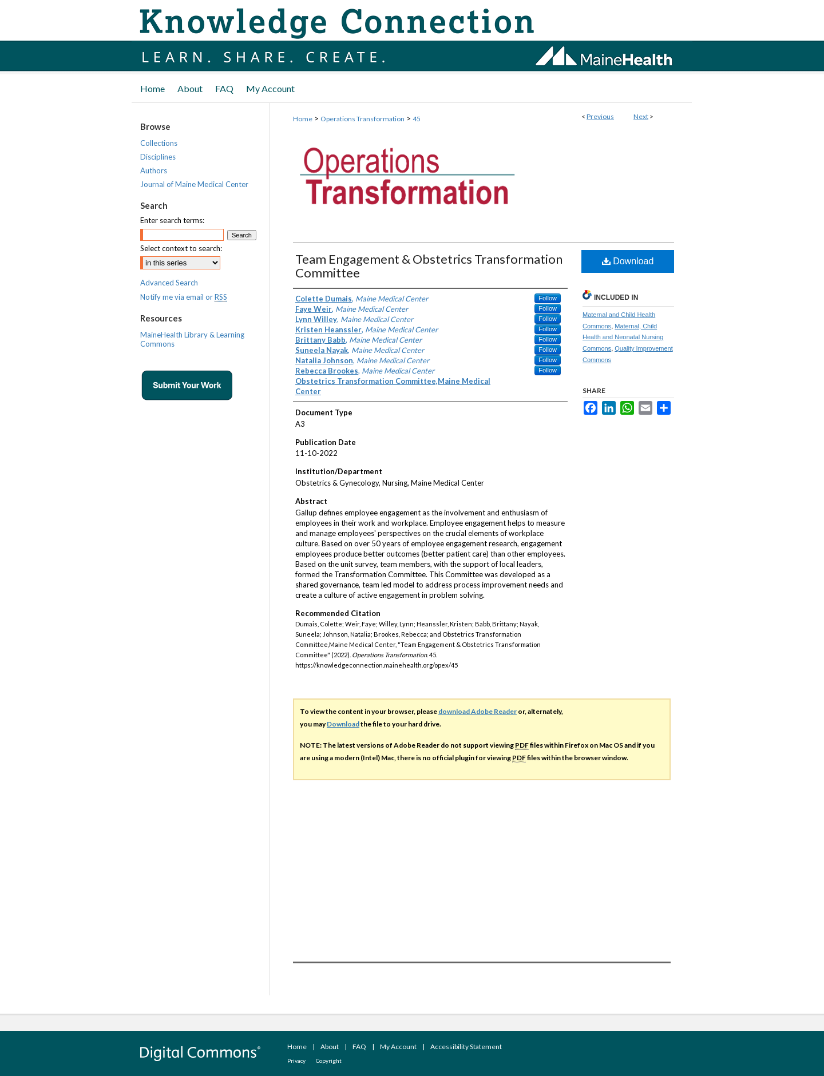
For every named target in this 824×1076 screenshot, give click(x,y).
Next (640, 116)
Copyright (329, 1060)
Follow (547, 298)
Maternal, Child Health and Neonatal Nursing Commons (623, 337)
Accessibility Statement (466, 1046)
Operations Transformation (362, 118)
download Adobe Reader (477, 711)
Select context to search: (181, 248)
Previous (600, 116)
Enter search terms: (172, 220)
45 (417, 118)
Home (302, 118)
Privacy (296, 1060)
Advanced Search (169, 282)
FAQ (359, 1046)
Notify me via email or (183, 296)
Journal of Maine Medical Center (194, 184)
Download (628, 261)
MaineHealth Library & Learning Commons (192, 339)
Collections (158, 143)
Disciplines (158, 156)
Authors (153, 170)
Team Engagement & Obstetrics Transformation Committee (428, 265)
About (329, 1046)
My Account (398, 1046)
